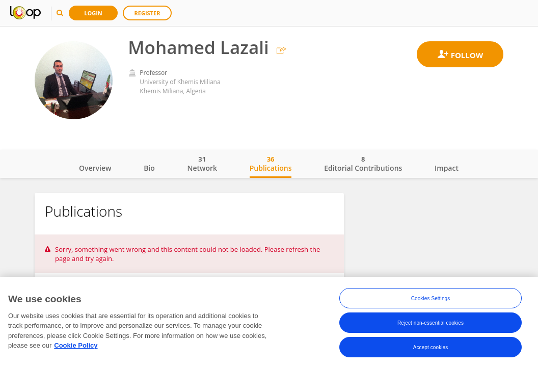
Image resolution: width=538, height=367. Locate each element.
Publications (271, 163)
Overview (95, 168)
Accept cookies (430, 347)
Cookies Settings (430, 298)
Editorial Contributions (363, 163)
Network (202, 163)
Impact (447, 168)
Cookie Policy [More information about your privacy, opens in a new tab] (75, 346)
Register (147, 13)
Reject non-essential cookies (430, 323)
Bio (149, 168)
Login (93, 13)
